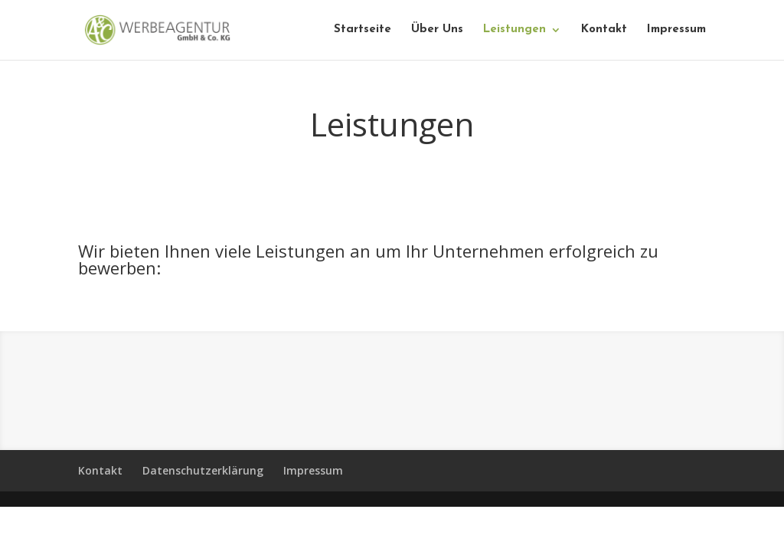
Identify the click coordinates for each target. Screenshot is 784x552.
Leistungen (514, 30)
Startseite (362, 30)
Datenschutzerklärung (202, 470)
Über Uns (437, 30)
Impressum (676, 30)
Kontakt (604, 30)
